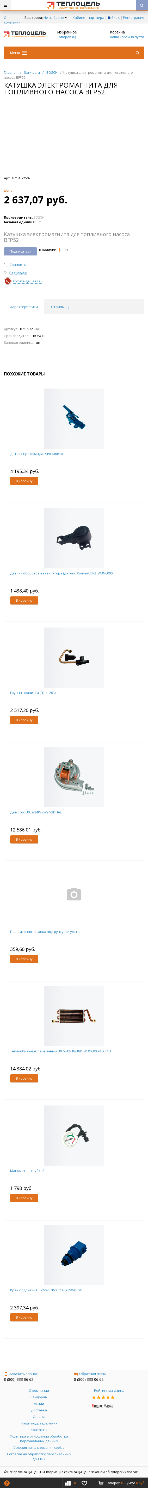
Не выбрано (55, 17)
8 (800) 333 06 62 (18, 1379)
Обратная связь (90, 1373)
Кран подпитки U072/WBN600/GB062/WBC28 (46, 1290)
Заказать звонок (21, 1373)
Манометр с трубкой (27, 1170)
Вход (116, 17)
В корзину (24, 480)
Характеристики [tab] (24, 306)
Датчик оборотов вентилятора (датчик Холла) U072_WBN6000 (61, 573)
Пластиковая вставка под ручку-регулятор (46, 931)
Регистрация (133, 17)
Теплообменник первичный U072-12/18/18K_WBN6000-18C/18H (61, 1051)
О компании (12, 20)
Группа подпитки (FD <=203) (33, 692)
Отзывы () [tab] (60, 306)
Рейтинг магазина (109, 1390)
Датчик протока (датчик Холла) (36, 453)
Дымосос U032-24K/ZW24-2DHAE (36, 812)
